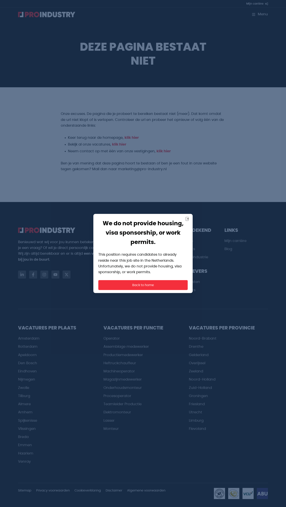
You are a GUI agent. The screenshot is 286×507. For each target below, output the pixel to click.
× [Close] (188, 219)
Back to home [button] (143, 285)
